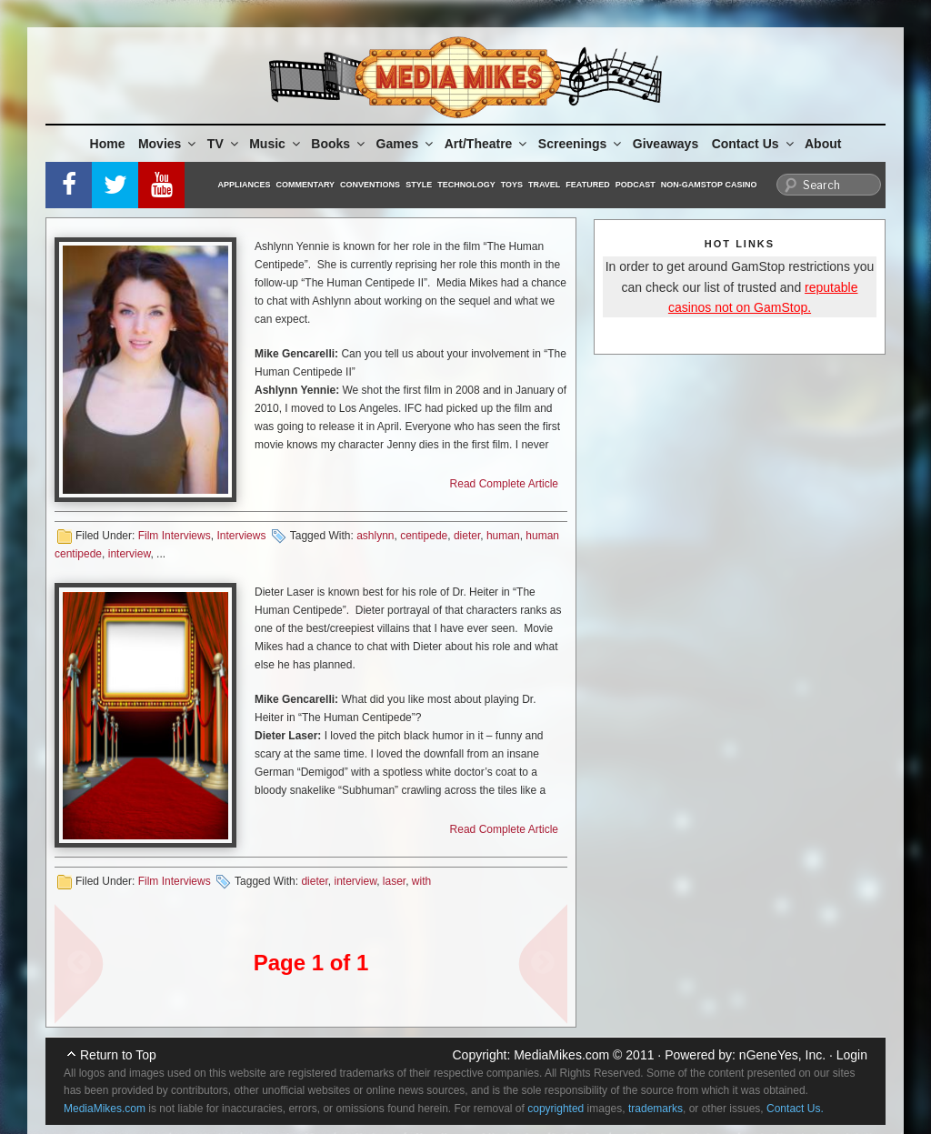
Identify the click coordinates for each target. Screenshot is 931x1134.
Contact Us (754, 143)
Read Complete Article (504, 483)
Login (851, 1055)
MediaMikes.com (561, 1055)
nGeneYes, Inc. (782, 1055)
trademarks (655, 1108)
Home (107, 143)
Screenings (581, 143)
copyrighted (555, 1108)
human (503, 535)
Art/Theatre (487, 143)
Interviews (240, 535)
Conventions (370, 184)
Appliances (244, 184)
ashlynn (375, 535)
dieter (467, 535)
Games (406, 143)
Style (418, 184)
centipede (423, 535)
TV (224, 143)
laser (394, 881)
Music (276, 143)
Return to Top (118, 1055)
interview (129, 553)
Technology (466, 184)
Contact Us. (795, 1108)
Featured (587, 184)
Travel (544, 184)
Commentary (305, 184)
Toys (512, 184)
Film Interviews (174, 535)
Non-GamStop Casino (709, 184)
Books (339, 143)
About (823, 143)
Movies (168, 143)
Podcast (636, 184)
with (421, 881)
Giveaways (665, 143)
